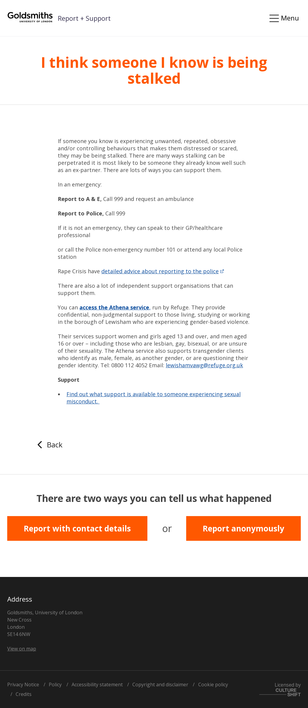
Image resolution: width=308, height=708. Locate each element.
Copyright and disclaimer (160, 684)
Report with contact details (77, 528)
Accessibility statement (97, 684)
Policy (55, 684)
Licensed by (280, 688)
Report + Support (84, 18)
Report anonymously (243, 528)
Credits (24, 694)
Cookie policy (213, 684)
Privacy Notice (23, 684)
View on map (21, 648)
